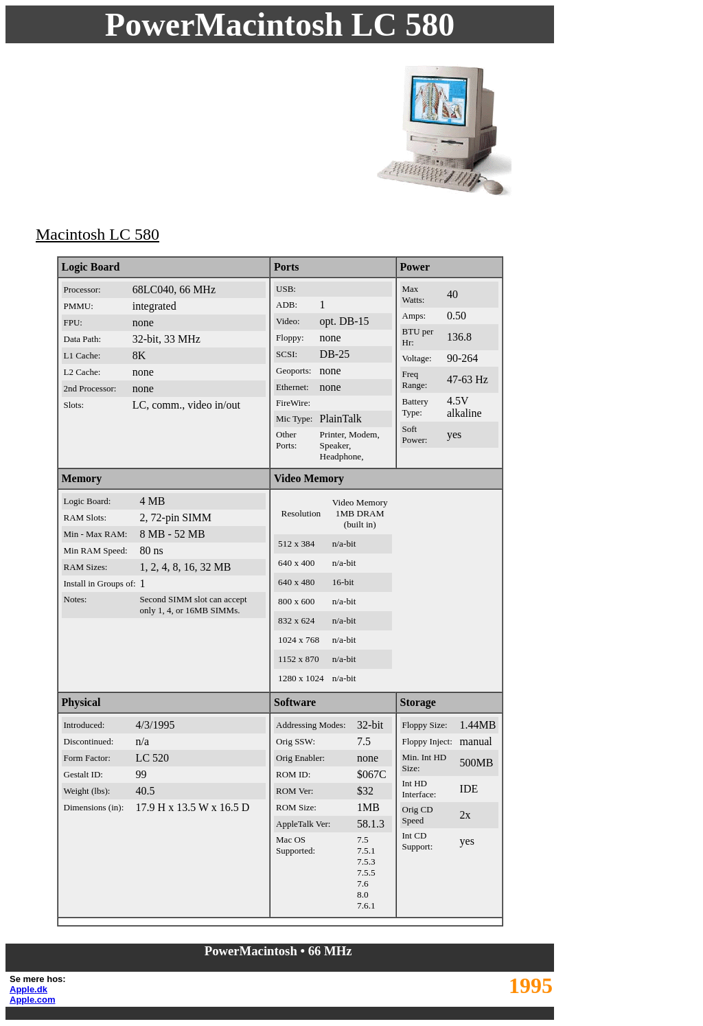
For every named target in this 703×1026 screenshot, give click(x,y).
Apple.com (32, 999)
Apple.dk (28, 989)
